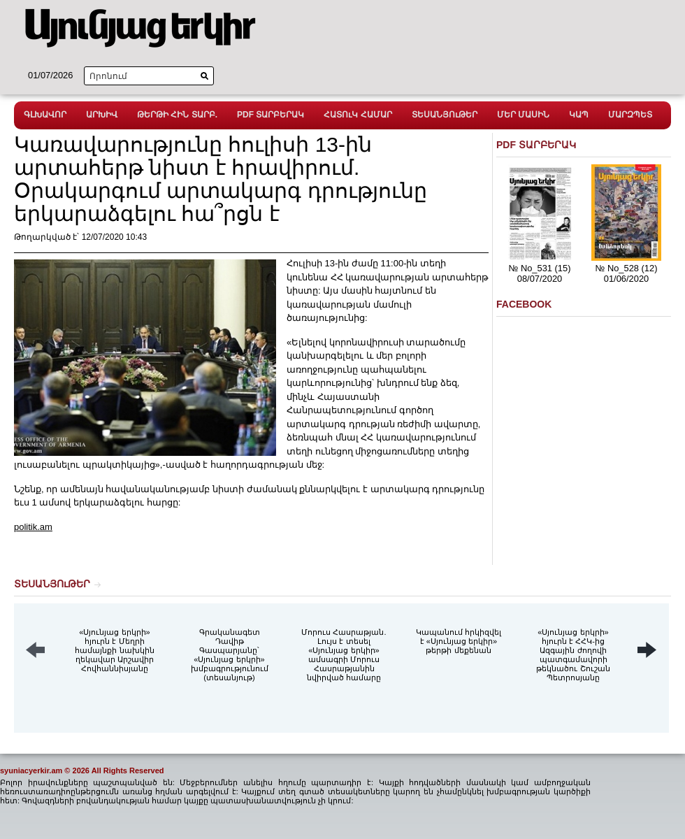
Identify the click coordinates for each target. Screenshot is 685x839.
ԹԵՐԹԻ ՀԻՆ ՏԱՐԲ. (177, 115)
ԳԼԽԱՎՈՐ (45, 115)
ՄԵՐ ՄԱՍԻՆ (523, 115)
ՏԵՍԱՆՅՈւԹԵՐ (444, 115)
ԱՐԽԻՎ (101, 115)
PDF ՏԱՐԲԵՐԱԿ (270, 115)
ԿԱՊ (579, 115)
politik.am (33, 527)
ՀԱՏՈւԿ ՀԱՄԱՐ (357, 115)
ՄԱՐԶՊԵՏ (630, 115)
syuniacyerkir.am (31, 770)
